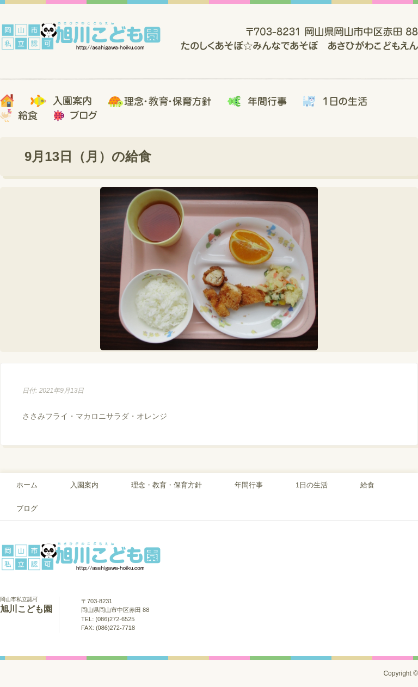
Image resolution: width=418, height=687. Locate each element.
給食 (367, 485)
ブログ (27, 508)
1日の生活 (312, 485)
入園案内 (84, 485)
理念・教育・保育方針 (166, 485)
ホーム (27, 485)
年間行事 (249, 485)
